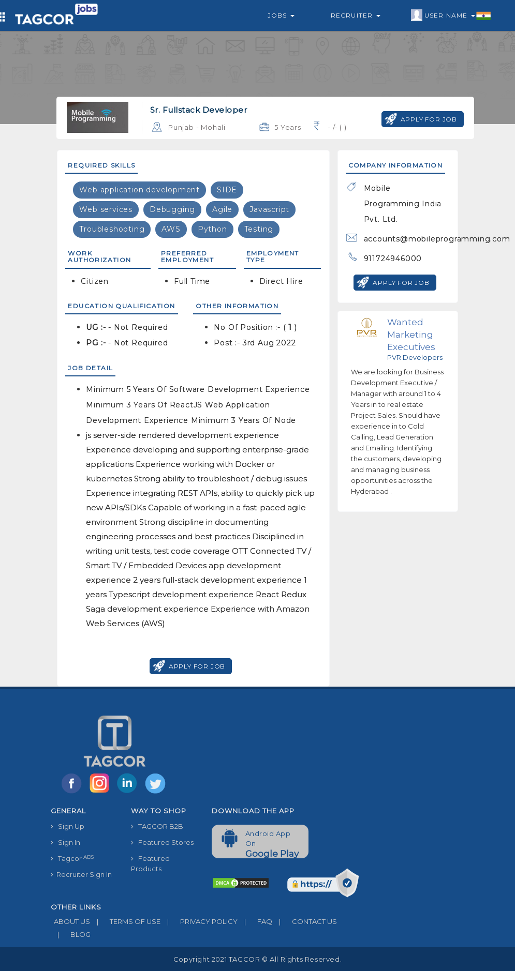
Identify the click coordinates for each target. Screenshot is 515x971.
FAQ (255, 921)
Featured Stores (162, 842)
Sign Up (67, 826)
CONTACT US (304, 921)
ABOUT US (70, 921)
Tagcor (72, 858)
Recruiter (355, 15)
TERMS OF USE (125, 921)
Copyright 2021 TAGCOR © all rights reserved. (257, 959)
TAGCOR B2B (157, 826)
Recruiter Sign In (81, 874)
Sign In (65, 842)
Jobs (281, 15)
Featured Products (150, 863)
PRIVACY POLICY (199, 921)
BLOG (71, 934)
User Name (451, 15)
